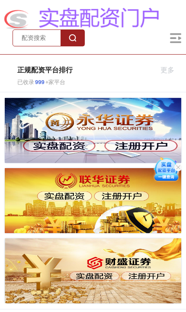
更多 (171, 70)
